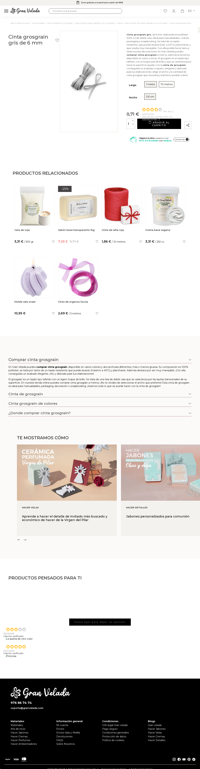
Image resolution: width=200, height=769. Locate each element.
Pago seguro (110, 733)
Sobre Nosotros (65, 748)
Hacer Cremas (19, 740)
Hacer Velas (155, 736)
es (191, 11)
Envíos (60, 733)
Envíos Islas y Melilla (68, 736)
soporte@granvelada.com (27, 712)
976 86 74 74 (21, 707)
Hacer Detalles (156, 744)
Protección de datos (114, 740)
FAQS (59, 744)
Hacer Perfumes (20, 744)
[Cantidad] (104, 125)
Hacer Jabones (19, 736)
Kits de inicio (18, 733)
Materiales (17, 729)
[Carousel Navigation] (108, 544)
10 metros (140, 86)
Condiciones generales (115, 736)
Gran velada (155, 729)
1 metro (123, 86)
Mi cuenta (62, 729)
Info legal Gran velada (115, 729)
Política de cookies (113, 744)
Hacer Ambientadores (24, 748)
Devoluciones (64, 740)
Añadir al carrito (145, 125)
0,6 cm (123, 99)
